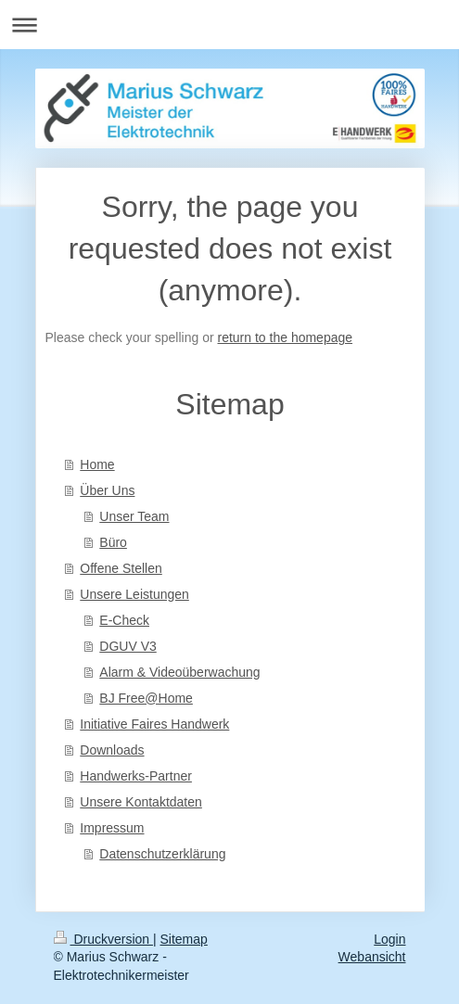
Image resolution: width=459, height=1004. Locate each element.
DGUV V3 (127, 646)
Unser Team (134, 516)
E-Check (124, 620)
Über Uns (107, 490)
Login (389, 939)
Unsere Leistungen (134, 594)
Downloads (112, 750)
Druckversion (103, 939)
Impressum (112, 827)
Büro (113, 542)
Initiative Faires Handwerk (154, 724)
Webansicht (372, 956)
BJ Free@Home (146, 698)
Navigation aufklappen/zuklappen (229, 24)
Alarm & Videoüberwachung (179, 672)
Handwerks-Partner (136, 776)
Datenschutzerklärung (162, 853)
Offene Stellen (120, 568)
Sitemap (184, 939)
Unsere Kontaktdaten (141, 801)
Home (97, 464)
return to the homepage (285, 337)
